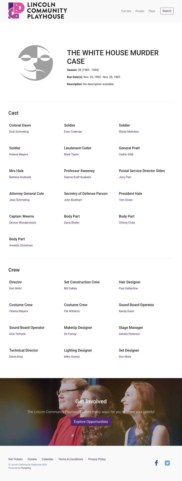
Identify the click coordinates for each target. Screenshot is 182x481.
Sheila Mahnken (129, 131)
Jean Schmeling (19, 200)
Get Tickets (15, 459)
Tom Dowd (126, 200)
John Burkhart (73, 200)
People (139, 11)
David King (16, 356)
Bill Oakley (70, 288)
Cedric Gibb (126, 154)
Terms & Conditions (70, 459)
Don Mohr (15, 288)
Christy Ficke (127, 222)
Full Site (126, 11)
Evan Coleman (73, 131)
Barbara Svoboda (20, 177)
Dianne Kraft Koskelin (77, 177)
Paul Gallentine (128, 288)
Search (167, 11)
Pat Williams (72, 311)
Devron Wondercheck (22, 222)
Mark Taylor (71, 154)
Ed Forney (70, 334)
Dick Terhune (17, 334)
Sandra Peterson (129, 334)
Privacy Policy (97, 459)
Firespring (26, 468)
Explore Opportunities (91, 421)
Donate (32, 459)
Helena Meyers (18, 154)
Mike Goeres (72, 356)
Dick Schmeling (19, 131)
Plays (151, 11)
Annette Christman (21, 245)
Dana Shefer (71, 222)
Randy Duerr (126, 311)
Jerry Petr (125, 177)
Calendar (47, 459)
